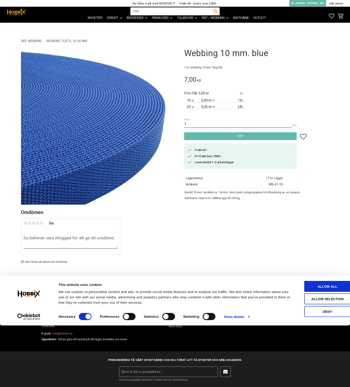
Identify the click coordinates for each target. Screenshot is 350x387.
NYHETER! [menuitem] (95, 27)
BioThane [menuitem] (241, 27)
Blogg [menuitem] (228, 318)
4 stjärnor (37, 223)
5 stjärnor (42, 223)
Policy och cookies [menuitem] (181, 318)
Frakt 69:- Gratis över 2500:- (199, 3)
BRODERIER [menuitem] (135, 27)
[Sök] (216, 16)
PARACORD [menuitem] (160, 27)
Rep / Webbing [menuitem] (213, 27)
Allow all (313, 348)
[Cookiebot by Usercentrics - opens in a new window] (28, 378)
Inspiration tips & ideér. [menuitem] (239, 310)
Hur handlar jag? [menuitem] (179, 303)
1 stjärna (25, 223)
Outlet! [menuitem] (259, 27)
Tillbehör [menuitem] (185, 27)
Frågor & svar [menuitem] (233, 303)
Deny (312, 373)
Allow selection (313, 360)
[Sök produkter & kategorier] (172, 16)
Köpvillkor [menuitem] (175, 310)
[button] (331, 16)
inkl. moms (336, 3)
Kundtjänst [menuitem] (176, 295)
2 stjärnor (29, 223)
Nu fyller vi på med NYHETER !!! (154, 3)
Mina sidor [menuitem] (175, 326)
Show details (234, 378)
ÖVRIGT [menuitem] (112, 27)
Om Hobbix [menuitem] (232, 295)
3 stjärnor (33, 223)
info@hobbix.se (106, 320)
